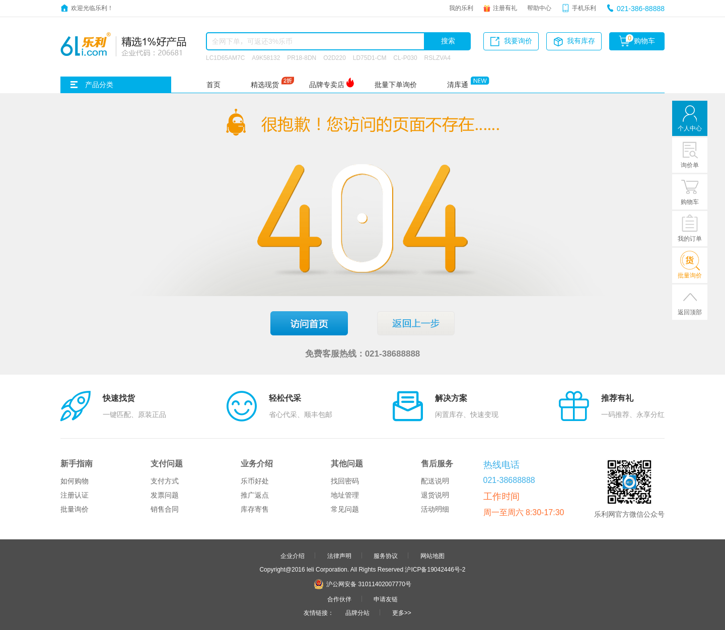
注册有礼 (505, 8)
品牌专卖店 (326, 84)
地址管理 (345, 495)
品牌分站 (357, 612)
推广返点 (255, 495)
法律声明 (339, 555)
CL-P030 (405, 57)
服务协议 (386, 555)
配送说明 (435, 480)
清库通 (457, 84)
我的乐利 (461, 8)
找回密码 (345, 480)
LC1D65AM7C (225, 57)
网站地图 (432, 555)
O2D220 (334, 57)
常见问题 (345, 509)
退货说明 (435, 495)
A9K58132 (266, 57)
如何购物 (74, 480)
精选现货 (265, 84)
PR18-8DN (301, 57)
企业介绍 (292, 555)
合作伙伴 (339, 599)
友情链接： (319, 612)
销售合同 (165, 509)
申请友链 (386, 599)
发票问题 (165, 495)
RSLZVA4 (437, 57)
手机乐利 (584, 8)
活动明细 (435, 509)
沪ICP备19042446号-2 (435, 569)
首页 (213, 84)
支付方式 (165, 480)
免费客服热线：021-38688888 (362, 353)
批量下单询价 (396, 84)
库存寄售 (255, 509)
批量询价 (74, 509)
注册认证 (74, 495)
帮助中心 (539, 8)
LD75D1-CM (370, 57)
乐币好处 (255, 480)
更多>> (401, 612)
